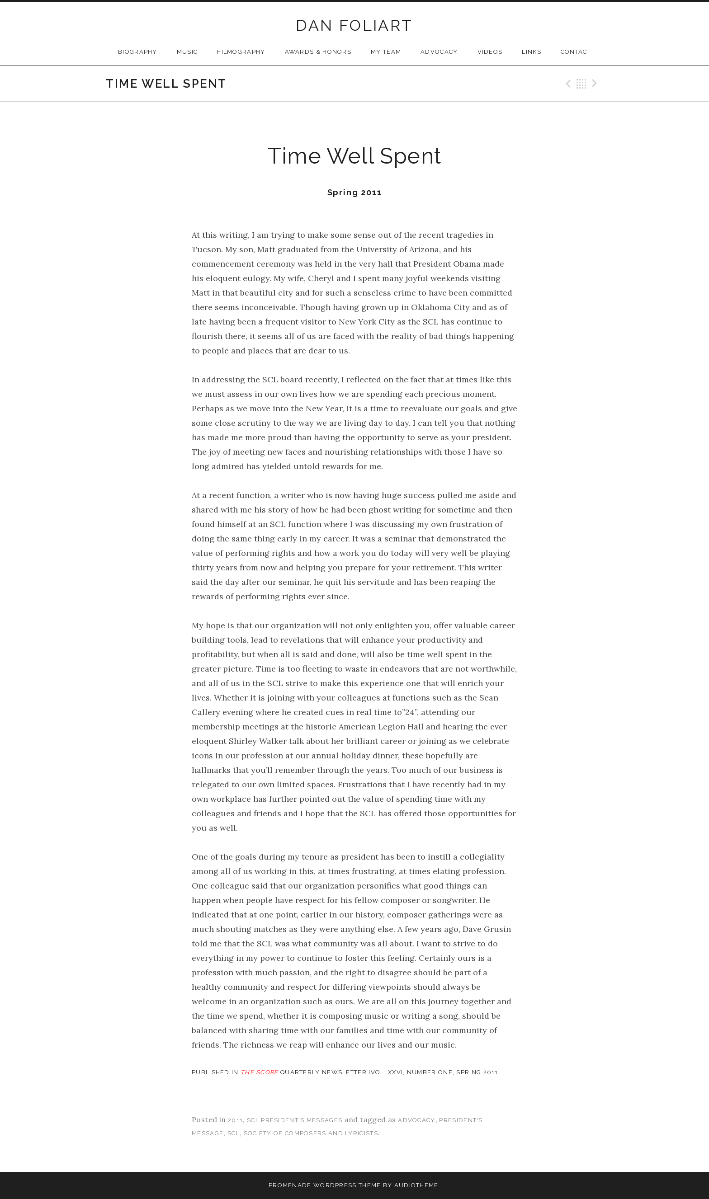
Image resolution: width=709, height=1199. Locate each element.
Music (187, 51)
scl (233, 1133)
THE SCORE (260, 1072)
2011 (235, 1120)
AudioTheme (416, 1185)
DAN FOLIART (354, 25)
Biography (137, 51)
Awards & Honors (318, 51)
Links (531, 51)
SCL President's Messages (294, 1120)
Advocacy (439, 51)
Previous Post (567, 83)
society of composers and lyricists (311, 1133)
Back (581, 83)
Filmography (241, 51)
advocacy (416, 1120)
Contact (576, 51)
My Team (386, 51)
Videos (490, 51)
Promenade (290, 1185)
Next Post (596, 83)
